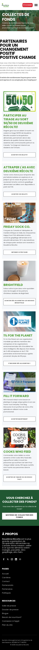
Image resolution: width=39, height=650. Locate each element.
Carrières (6, 577)
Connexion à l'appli (10, 621)
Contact (6, 581)
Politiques (6, 593)
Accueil (5, 573)
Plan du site (7, 625)
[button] (36, 5)
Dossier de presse (10, 609)
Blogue (5, 613)
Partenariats (7, 585)
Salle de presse (9, 605)
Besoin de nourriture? (11, 617)
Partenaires (7, 589)
